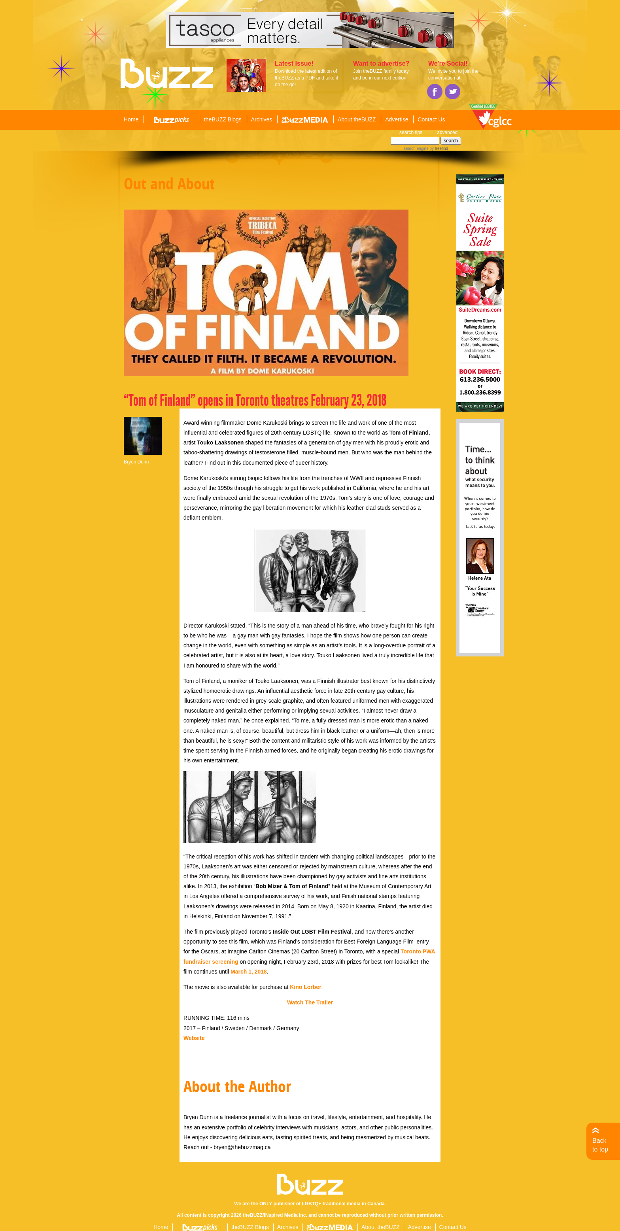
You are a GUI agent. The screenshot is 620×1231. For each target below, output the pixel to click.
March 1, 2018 (249, 971)
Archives (261, 119)
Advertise (396, 119)
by (438, 148)
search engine (416, 148)
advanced (447, 132)
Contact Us (431, 119)
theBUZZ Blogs (223, 119)
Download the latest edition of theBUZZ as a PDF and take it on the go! (306, 77)
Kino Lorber (305, 987)
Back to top (600, 1145)
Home (131, 119)
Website (193, 1038)
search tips (410, 132)
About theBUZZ (357, 119)
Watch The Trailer (310, 1002)
